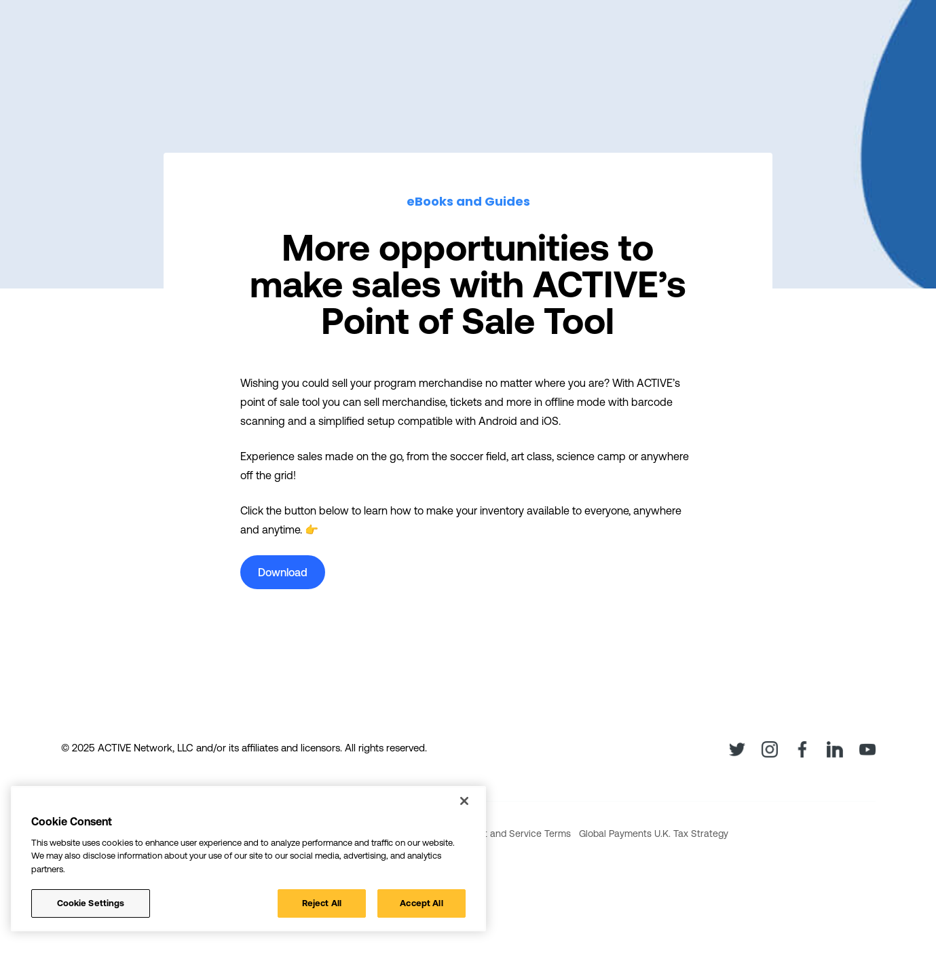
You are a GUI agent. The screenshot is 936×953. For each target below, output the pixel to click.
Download (282, 572)
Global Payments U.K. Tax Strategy (653, 833)
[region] (248, 858)
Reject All (321, 903)
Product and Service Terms (512, 833)
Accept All (421, 903)
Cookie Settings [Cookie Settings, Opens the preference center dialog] (91, 903)
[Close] (464, 801)
